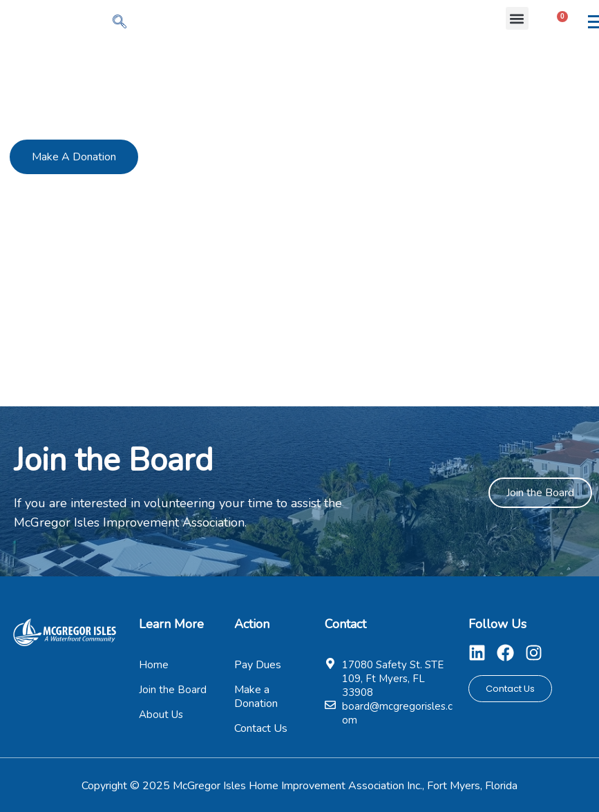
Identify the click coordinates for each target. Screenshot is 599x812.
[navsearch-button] (119, 23)
